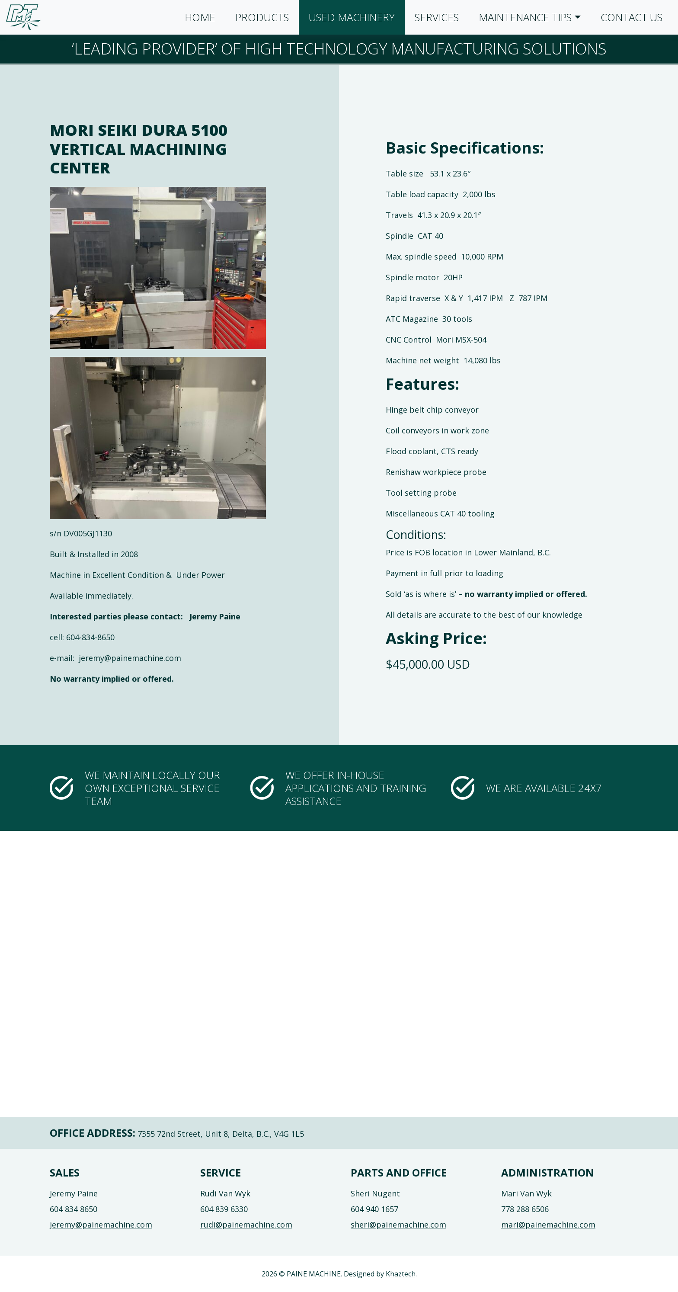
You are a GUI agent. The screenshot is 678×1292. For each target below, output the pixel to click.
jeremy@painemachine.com (101, 1224)
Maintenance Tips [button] (525, 17)
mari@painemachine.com (548, 1224)
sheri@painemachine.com (398, 1224)
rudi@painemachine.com (246, 1224)
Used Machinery (352, 17)
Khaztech (401, 1274)
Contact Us (631, 17)
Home (200, 17)
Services (437, 17)
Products (262, 17)
